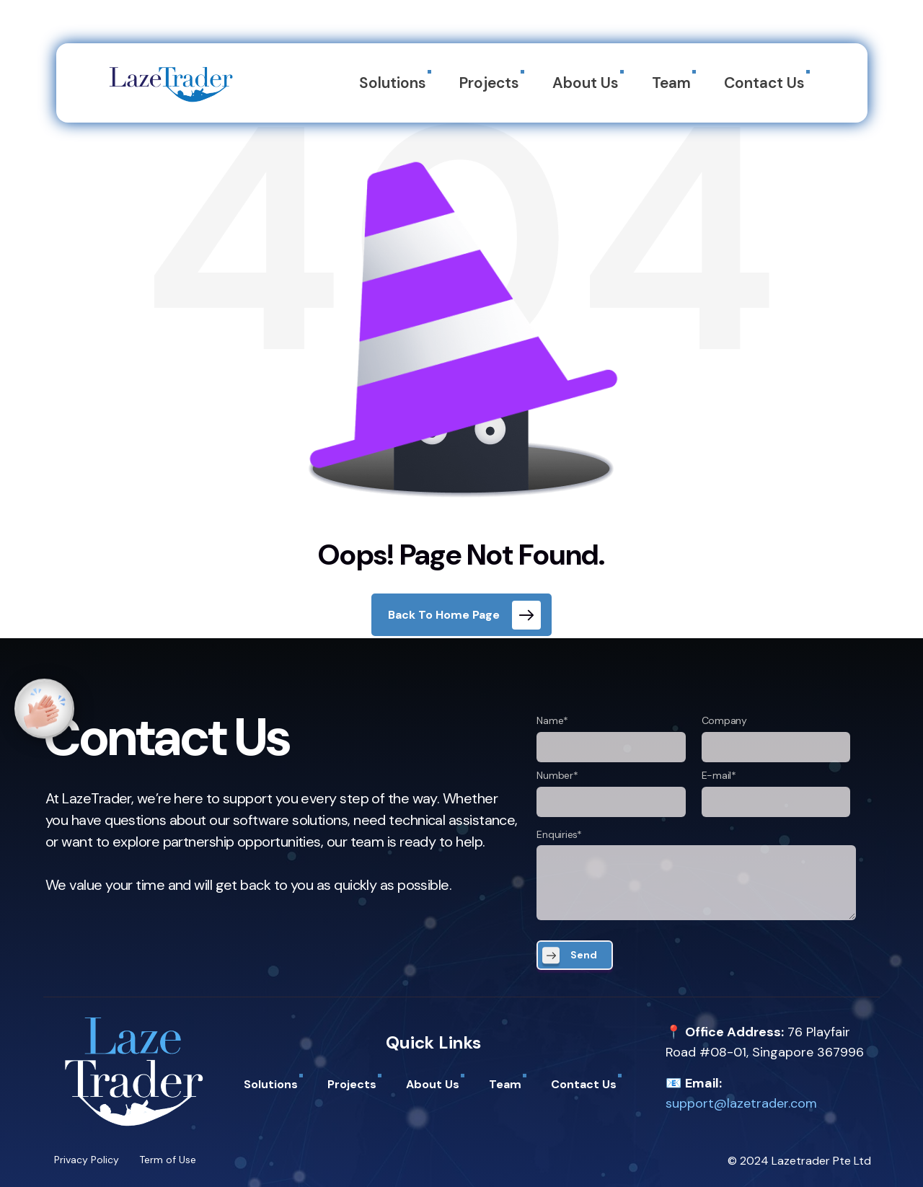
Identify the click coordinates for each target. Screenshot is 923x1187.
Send (583, 954)
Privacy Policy (86, 1159)
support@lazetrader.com (741, 1103)
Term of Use (167, 1159)
